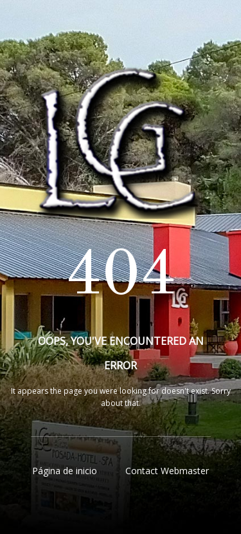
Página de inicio (64, 471)
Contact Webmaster (167, 471)
